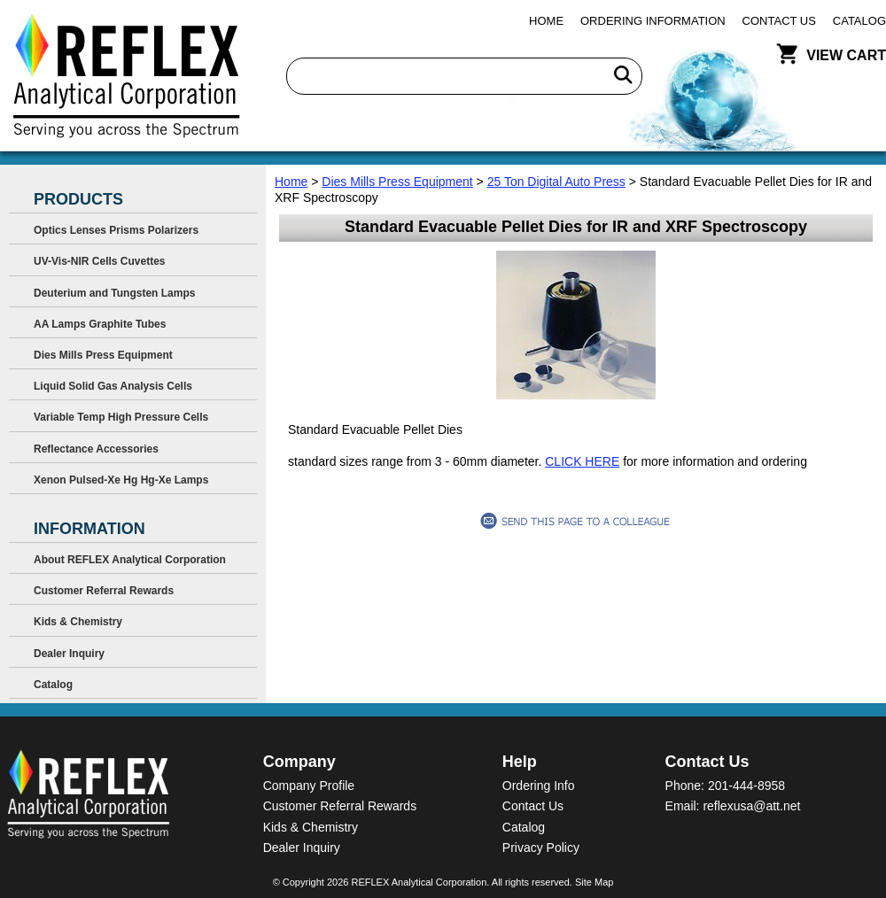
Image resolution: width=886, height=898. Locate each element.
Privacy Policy (540, 847)
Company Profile (309, 785)
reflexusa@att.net (751, 806)
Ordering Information (653, 20)
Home (546, 20)
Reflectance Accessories (96, 449)
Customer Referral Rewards (104, 590)
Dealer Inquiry (69, 653)
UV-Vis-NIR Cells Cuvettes (100, 261)
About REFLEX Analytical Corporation (130, 560)
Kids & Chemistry (78, 621)
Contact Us (779, 20)
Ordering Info (538, 785)
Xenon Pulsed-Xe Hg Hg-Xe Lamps (121, 480)
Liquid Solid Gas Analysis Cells (113, 386)
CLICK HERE (582, 461)
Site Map (594, 882)
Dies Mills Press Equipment (397, 181)
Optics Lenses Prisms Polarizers (116, 230)
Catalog (859, 20)
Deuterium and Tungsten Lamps (114, 293)
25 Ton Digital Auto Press (556, 181)
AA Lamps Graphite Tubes (100, 324)
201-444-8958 (746, 785)
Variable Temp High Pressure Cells (121, 417)
